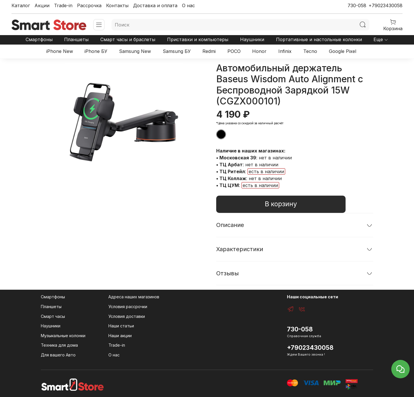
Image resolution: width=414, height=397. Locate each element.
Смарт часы (53, 316)
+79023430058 (385, 5)
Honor (259, 51)
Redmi (209, 51)
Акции (41, 5)
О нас (188, 5)
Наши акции (120, 335)
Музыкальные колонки (63, 335)
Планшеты (76, 39)
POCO (234, 51)
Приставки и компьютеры (197, 39)
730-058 (357, 5)
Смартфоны (39, 39)
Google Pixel (342, 51)
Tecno (310, 51)
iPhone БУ (96, 51)
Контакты (117, 5)
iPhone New (59, 51)
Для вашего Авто (58, 354)
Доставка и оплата (155, 5)
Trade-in (63, 5)
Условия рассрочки (127, 306)
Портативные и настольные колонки (319, 39)
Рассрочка (89, 5)
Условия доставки (126, 316)
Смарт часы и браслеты (127, 39)
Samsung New (135, 51)
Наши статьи (121, 325)
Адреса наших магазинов (133, 296)
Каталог (21, 5)
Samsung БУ (177, 51)
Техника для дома (59, 345)
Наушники (252, 39)
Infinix (285, 51)
